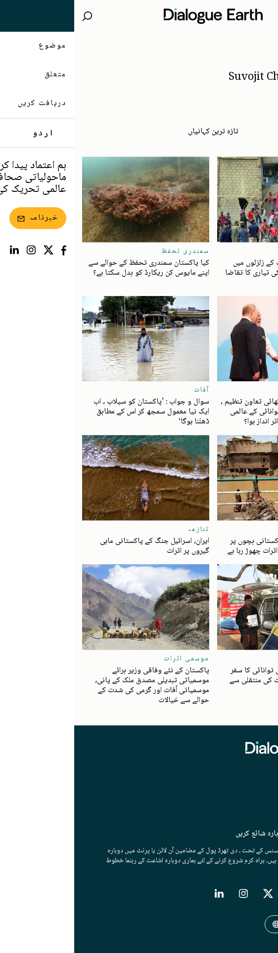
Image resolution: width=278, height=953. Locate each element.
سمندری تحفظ (111, 251)
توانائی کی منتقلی (238, 659)
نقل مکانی (252, 530)
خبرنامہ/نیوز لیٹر (246, 803)
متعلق (261, 783)
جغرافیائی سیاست (239, 390)
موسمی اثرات (112, 659)
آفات (262, 251)
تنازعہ (124, 530)
